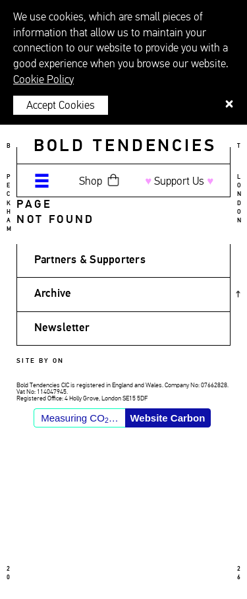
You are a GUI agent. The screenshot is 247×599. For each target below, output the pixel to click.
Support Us (179, 181)
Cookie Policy (43, 80)
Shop (90, 181)
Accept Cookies (60, 105)
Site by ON (40, 361)
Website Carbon (167, 418)
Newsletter (62, 328)
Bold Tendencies (125, 146)
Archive (53, 294)
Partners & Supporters (90, 260)
